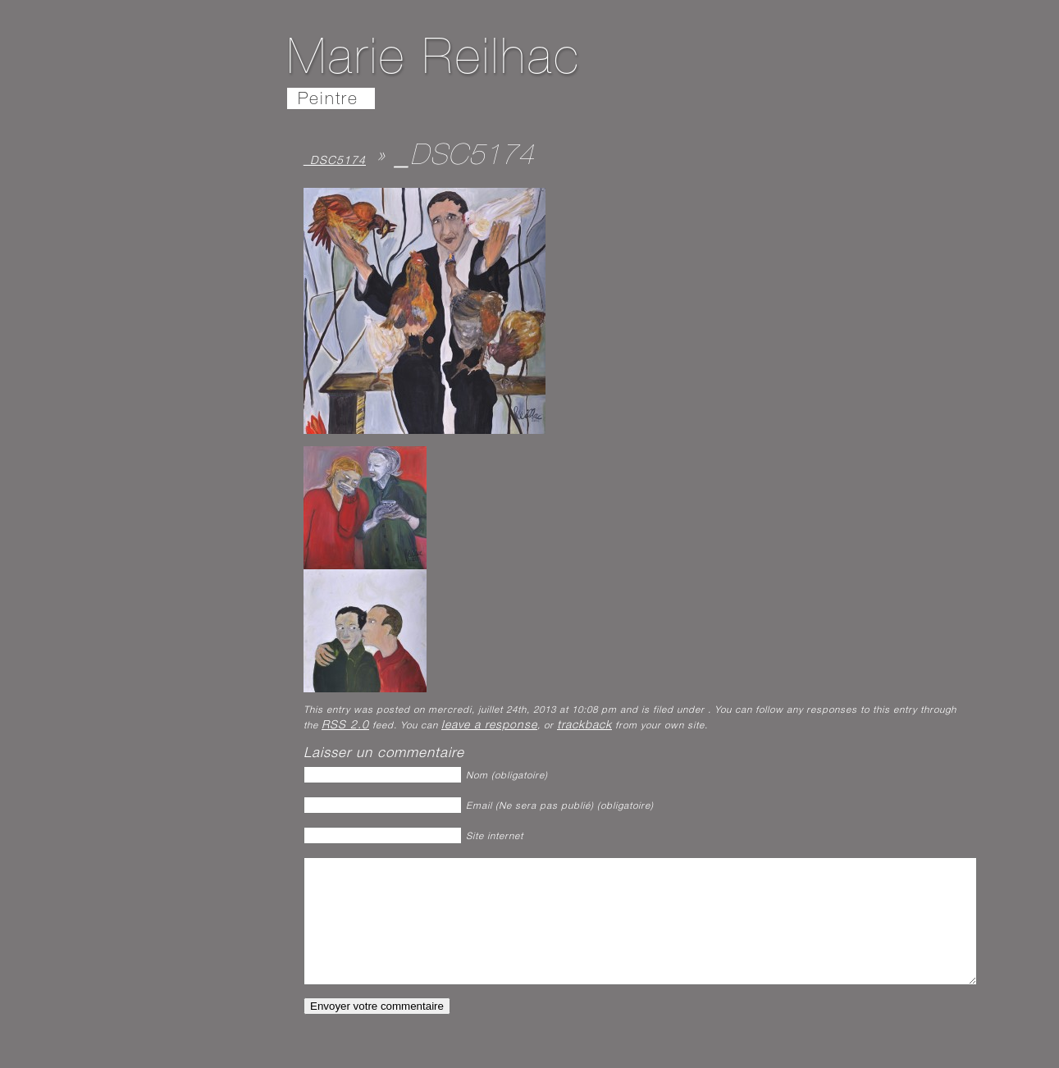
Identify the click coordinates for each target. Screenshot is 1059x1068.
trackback (584, 726)
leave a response (489, 726)
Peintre (328, 100)
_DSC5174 (335, 161)
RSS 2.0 (345, 726)
